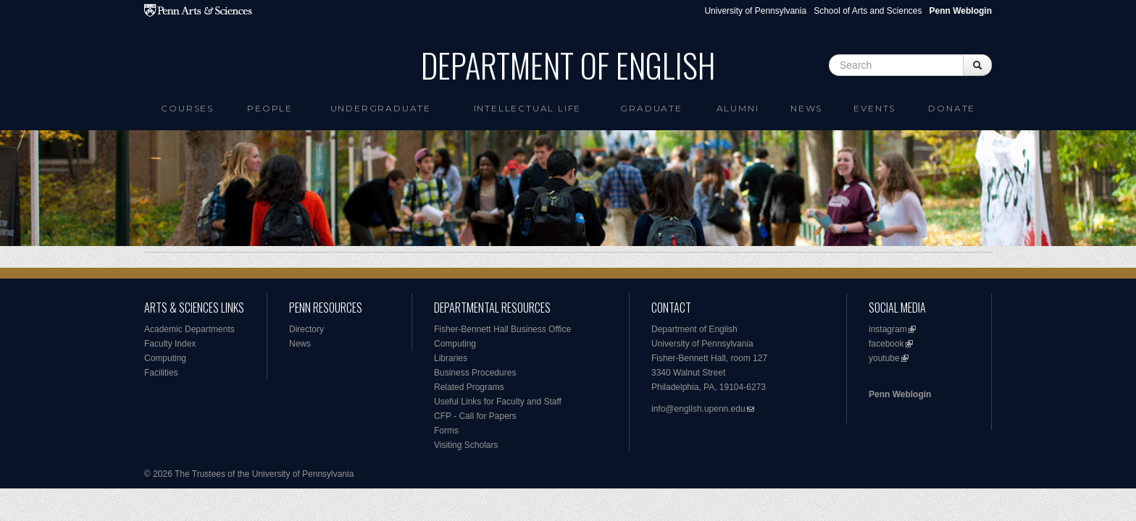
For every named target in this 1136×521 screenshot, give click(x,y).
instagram (888, 329)
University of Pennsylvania (755, 11)
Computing (165, 358)
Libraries (450, 358)
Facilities (161, 373)
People (270, 108)
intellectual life (528, 108)
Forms (446, 430)
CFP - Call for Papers (475, 416)
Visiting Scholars (466, 445)
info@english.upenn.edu (698, 409)
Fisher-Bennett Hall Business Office (502, 329)
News (806, 108)
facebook (886, 344)
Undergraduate (380, 108)
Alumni (738, 108)
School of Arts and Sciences (868, 11)
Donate (951, 108)
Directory (306, 329)
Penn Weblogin (900, 394)
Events (874, 108)
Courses (187, 108)
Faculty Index (170, 344)
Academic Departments (189, 329)
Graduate (651, 108)
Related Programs (469, 387)
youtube (884, 358)
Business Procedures (475, 373)
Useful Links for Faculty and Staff (497, 402)
